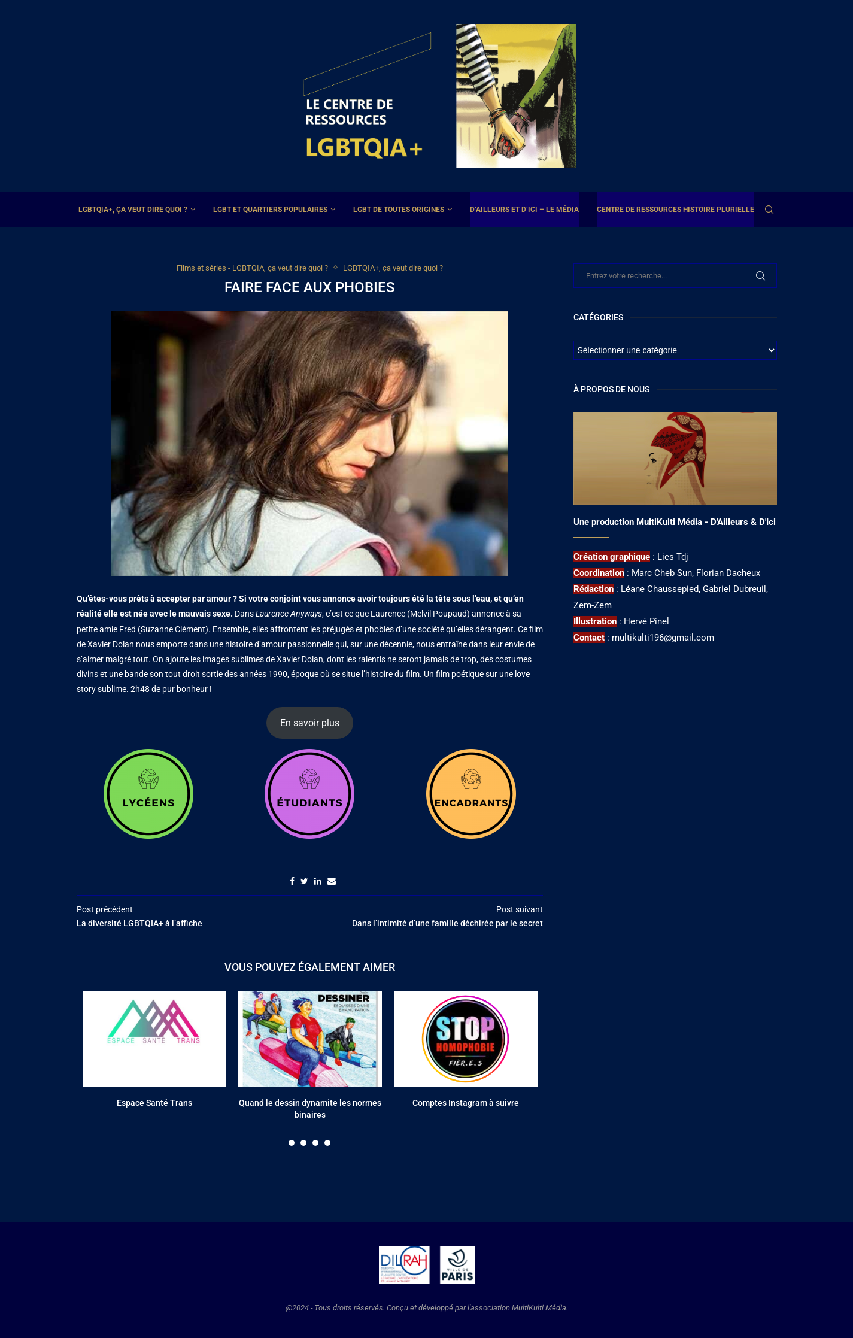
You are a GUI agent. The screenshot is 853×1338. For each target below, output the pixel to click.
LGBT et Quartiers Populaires (270, 209)
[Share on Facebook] (292, 881)
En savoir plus (309, 723)
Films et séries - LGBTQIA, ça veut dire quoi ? (252, 267)
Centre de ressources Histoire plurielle (675, 209)
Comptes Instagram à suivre (465, 1103)
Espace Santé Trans (154, 1103)
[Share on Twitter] (304, 881)
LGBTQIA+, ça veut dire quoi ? (132, 209)
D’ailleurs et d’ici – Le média (524, 209)
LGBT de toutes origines (398, 209)
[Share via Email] (331, 881)
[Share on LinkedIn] (317, 881)
